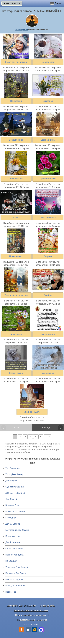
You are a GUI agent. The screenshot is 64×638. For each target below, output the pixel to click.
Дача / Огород (12, 524)
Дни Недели (11, 480)
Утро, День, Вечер (14, 474)
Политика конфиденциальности (30, 615)
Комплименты (12, 536)
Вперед (46, 427)
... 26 (47, 436)
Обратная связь (47, 605)
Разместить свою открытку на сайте (31, 610)
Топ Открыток (12, 468)
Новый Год (10, 592)
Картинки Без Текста (16, 573)
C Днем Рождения (14, 486)
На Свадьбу (11, 561)
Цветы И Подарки (14, 579)
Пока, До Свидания (15, 585)
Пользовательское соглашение (32, 619)
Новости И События (15, 511)
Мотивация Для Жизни (17, 530)
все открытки (12, 3)
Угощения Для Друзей (16, 567)
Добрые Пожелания (15, 493)
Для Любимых (12, 542)
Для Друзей (11, 499)
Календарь (11, 517)
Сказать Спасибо (14, 548)
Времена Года (12, 505)
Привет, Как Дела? (14, 554)
